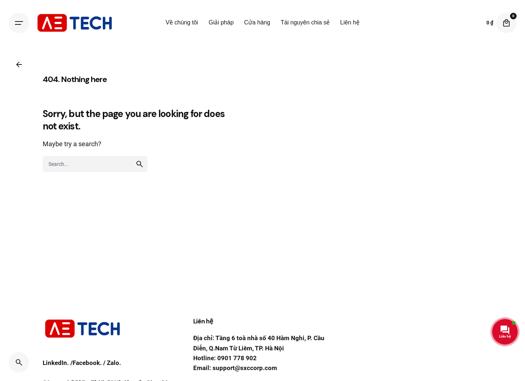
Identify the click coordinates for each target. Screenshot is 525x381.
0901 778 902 (237, 358)
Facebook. (87, 364)
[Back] (19, 64)
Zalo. (114, 364)
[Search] (19, 362)
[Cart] (506, 23)
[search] (140, 183)
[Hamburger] (19, 23)
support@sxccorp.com (245, 368)
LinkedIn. (56, 364)
